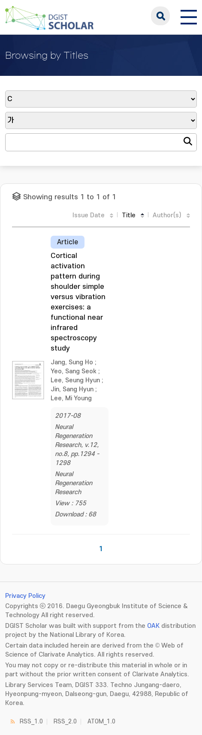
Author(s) (167, 215)
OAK (153, 626)
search (160, 15)
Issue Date (88, 215)
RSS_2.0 (65, 721)
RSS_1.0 (31, 721)
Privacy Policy (25, 596)
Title (129, 215)
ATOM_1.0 (101, 721)
